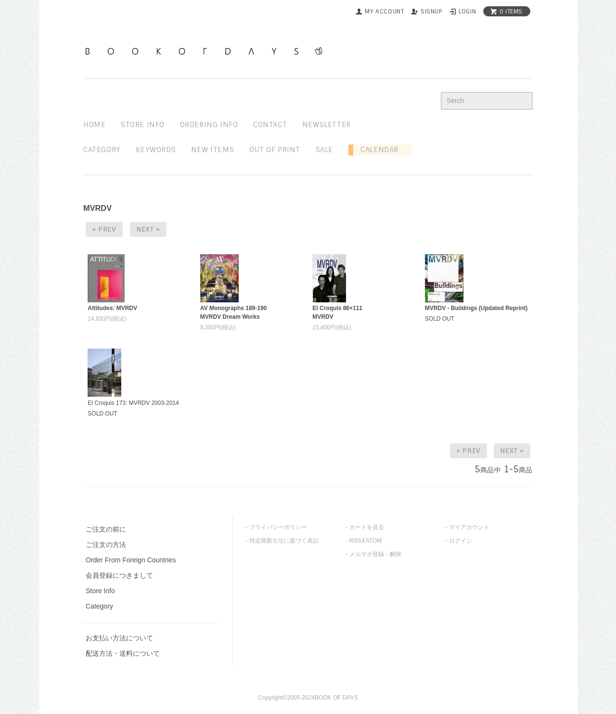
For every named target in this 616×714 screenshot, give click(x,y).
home (94, 125)
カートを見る (366, 527)
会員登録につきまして (119, 575)
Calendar (375, 150)
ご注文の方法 (106, 544)
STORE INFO (143, 125)
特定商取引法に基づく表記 (284, 540)
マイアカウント (469, 527)
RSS (355, 540)
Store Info (100, 591)
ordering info (209, 125)
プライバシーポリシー (278, 527)
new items (212, 150)
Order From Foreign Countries (131, 560)
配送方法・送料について (123, 653)
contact (270, 125)
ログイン (460, 540)
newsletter (326, 125)
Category (102, 150)
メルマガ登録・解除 (375, 554)
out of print (274, 150)
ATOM (374, 540)
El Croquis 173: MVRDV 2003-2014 (133, 403)
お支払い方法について (119, 638)
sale (324, 150)
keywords (156, 150)
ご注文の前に (106, 529)
